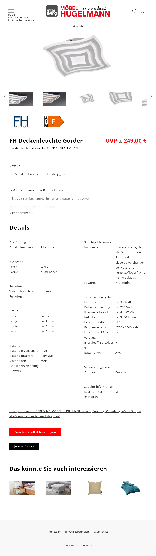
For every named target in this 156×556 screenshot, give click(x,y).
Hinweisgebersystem (77, 531)
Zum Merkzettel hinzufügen (35, 432)
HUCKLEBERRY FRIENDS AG (82, 545)
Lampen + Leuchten (18, 17)
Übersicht (78, 25)
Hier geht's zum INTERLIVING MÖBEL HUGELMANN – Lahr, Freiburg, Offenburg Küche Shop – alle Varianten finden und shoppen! (75, 413)
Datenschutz (100, 531)
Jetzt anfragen (24, 446)
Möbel (11, 15)
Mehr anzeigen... (21, 213)
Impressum (54, 531)
